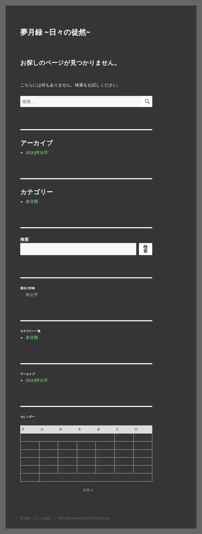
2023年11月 (37, 152)
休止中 (32, 294)
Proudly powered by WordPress (84, 518)
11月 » (88, 490)
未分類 (32, 201)
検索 (24, 239)
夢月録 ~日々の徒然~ (55, 32)
